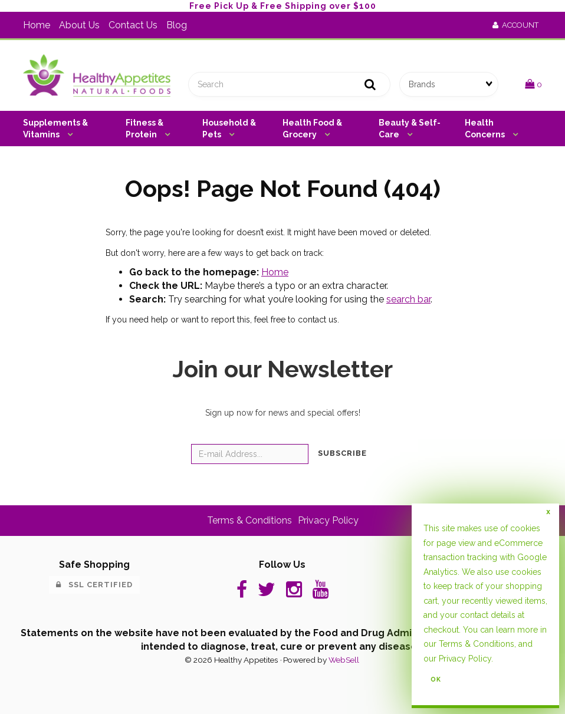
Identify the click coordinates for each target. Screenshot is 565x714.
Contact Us (133, 25)
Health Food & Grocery (312, 128)
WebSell (344, 659)
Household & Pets (229, 128)
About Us (79, 25)
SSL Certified (94, 584)
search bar (408, 299)
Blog (176, 25)
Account (515, 25)
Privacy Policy (465, 658)
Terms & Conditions (476, 644)
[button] (533, 84)
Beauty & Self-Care (410, 128)
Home (36, 25)
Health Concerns (486, 128)
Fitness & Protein (144, 128)
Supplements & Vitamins (55, 128)
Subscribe (342, 453)
